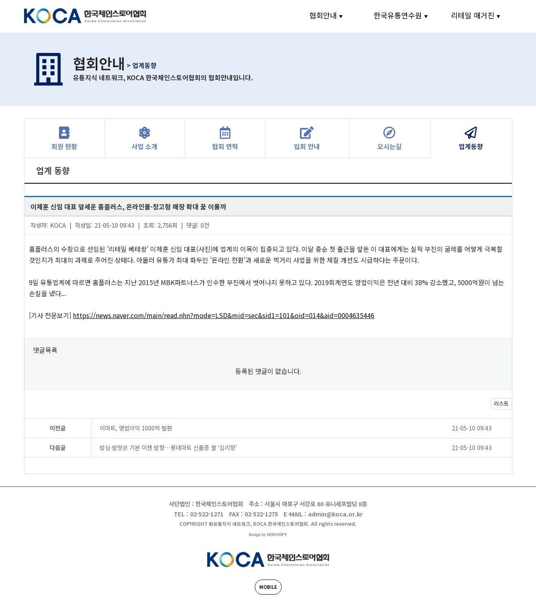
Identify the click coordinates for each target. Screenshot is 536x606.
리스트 (501, 403)
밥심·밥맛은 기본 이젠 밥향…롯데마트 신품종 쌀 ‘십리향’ (306, 447)
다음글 (58, 447)
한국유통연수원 (398, 15)
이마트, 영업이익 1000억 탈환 (306, 428)
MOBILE (268, 587)
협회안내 (323, 15)
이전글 (58, 428)
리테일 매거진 (472, 15)
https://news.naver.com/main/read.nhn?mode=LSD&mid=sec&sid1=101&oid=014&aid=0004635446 (223, 315)
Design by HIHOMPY (268, 534)
